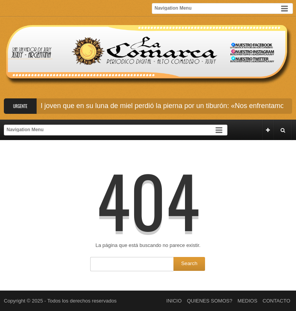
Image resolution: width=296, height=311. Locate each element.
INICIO (174, 301)
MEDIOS (247, 301)
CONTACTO (276, 301)
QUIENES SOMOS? (209, 301)
